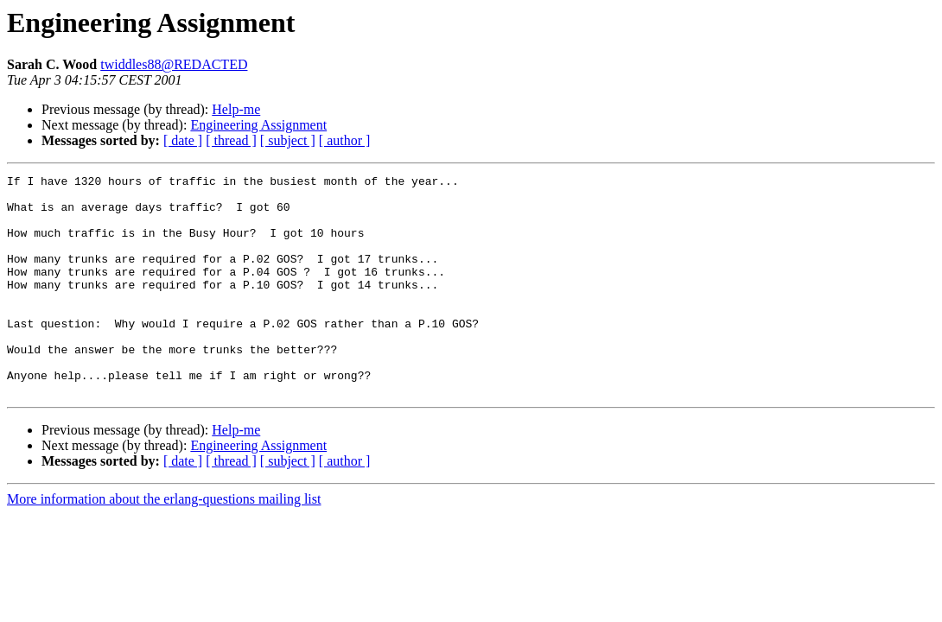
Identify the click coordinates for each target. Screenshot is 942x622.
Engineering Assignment (258, 124)
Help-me (236, 109)
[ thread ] (231, 140)
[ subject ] (287, 140)
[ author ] (345, 140)
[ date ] (182, 140)
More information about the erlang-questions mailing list (164, 543)
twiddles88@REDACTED (173, 64)
